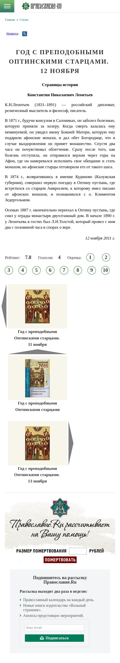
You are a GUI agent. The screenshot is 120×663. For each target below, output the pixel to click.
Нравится (12, 33)
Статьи (23, 19)
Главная (10, 19)
